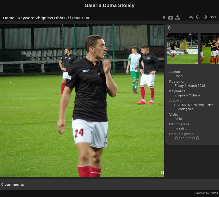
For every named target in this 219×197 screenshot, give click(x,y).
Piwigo (214, 192)
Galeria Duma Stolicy (109, 5)
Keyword (26, 18)
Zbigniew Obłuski (52, 18)
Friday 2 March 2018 (189, 86)
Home (8, 18)
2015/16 (184, 105)
